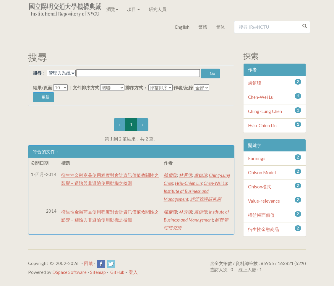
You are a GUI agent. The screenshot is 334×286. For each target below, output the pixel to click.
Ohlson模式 (259, 186)
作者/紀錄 (183, 87)
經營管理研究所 (205, 199)
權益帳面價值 (261, 215)
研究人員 (157, 9)
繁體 (202, 27)
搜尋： (39, 72)
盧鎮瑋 (200, 175)
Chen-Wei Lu (215, 183)
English (182, 27)
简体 (220, 27)
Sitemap (98, 272)
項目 (133, 9)
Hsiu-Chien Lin (188, 183)
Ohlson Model (262, 172)
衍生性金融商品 (263, 229)
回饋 (88, 263)
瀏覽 (112, 9)
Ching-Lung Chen (265, 111)
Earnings (256, 158)
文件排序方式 (86, 87)
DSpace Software (69, 272)
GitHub (117, 272)
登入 (133, 272)
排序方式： (136, 87)
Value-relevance (264, 200)
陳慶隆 (170, 175)
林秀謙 (185, 175)
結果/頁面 (42, 87)
